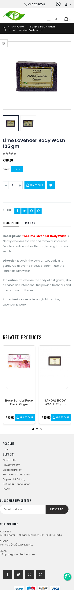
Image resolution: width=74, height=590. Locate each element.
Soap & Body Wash (42, 26)
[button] (56, 19)
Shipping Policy (12, 470)
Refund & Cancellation (16, 484)
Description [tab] (11, 223)
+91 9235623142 (36, 4)
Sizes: (6, 169)
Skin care (17, 26)
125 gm (17, 169)
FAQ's (6, 489)
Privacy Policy (11, 465)
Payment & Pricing (14, 479)
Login (6, 449)
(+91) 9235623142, (22, 544)
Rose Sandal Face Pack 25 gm (19, 402)
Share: (7, 210)
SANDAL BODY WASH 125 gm (55, 402)
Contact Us (9, 460)
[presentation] (7, 387)
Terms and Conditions (16, 474)
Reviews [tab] (30, 223)
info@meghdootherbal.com (17, 554)
